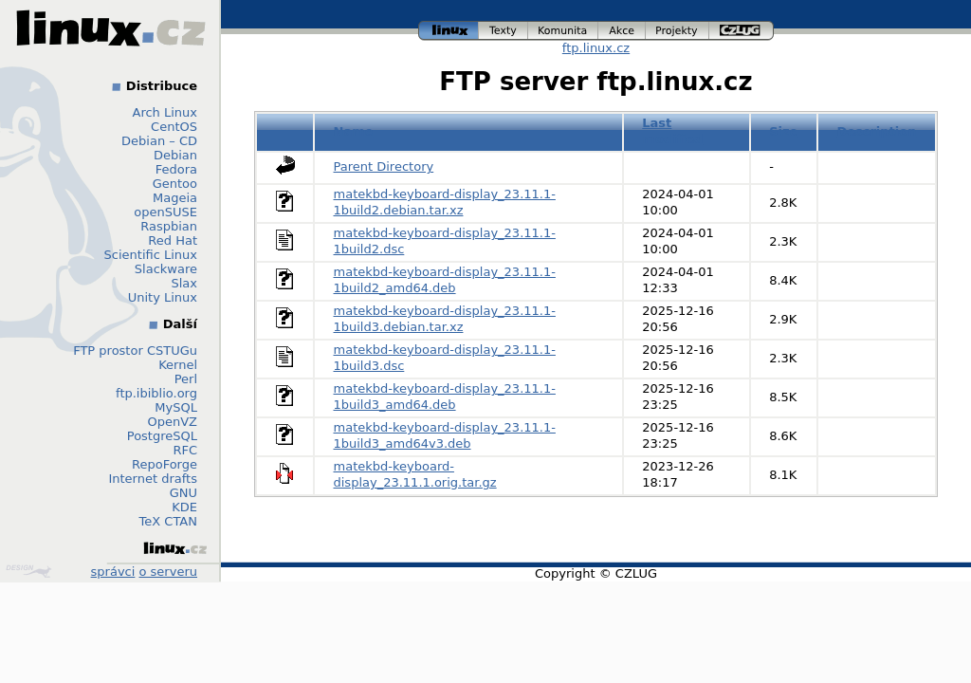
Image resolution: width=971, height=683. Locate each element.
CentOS (174, 127)
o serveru (168, 571)
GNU (183, 493)
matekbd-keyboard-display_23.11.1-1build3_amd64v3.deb (445, 435)
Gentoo (175, 183)
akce (622, 31)
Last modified (672, 131)
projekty (677, 31)
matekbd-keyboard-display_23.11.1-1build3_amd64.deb (445, 396)
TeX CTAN (168, 521)
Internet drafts (152, 478)
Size (783, 131)
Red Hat (172, 240)
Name (354, 131)
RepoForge (164, 464)
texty (503, 31)
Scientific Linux (150, 255)
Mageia (175, 198)
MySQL (176, 407)
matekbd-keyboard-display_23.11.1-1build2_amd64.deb (445, 280)
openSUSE (165, 212)
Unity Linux (162, 297)
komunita (563, 31)
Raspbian (168, 226)
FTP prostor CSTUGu (135, 350)
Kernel (177, 365)
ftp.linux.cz (596, 48)
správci (113, 571)
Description (876, 131)
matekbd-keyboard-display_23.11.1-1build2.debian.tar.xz (445, 202)
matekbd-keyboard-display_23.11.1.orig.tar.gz (415, 474)
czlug (741, 31)
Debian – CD (159, 141)
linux (448, 31)
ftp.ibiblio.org (156, 393)
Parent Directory (384, 166)
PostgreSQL (162, 436)
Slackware (166, 269)
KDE (184, 507)
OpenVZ (172, 422)
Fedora (176, 169)
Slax (184, 283)
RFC (185, 450)
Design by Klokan (28, 571)
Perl (185, 379)
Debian (175, 155)
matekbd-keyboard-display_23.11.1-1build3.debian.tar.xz (445, 319)
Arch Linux (165, 112)
